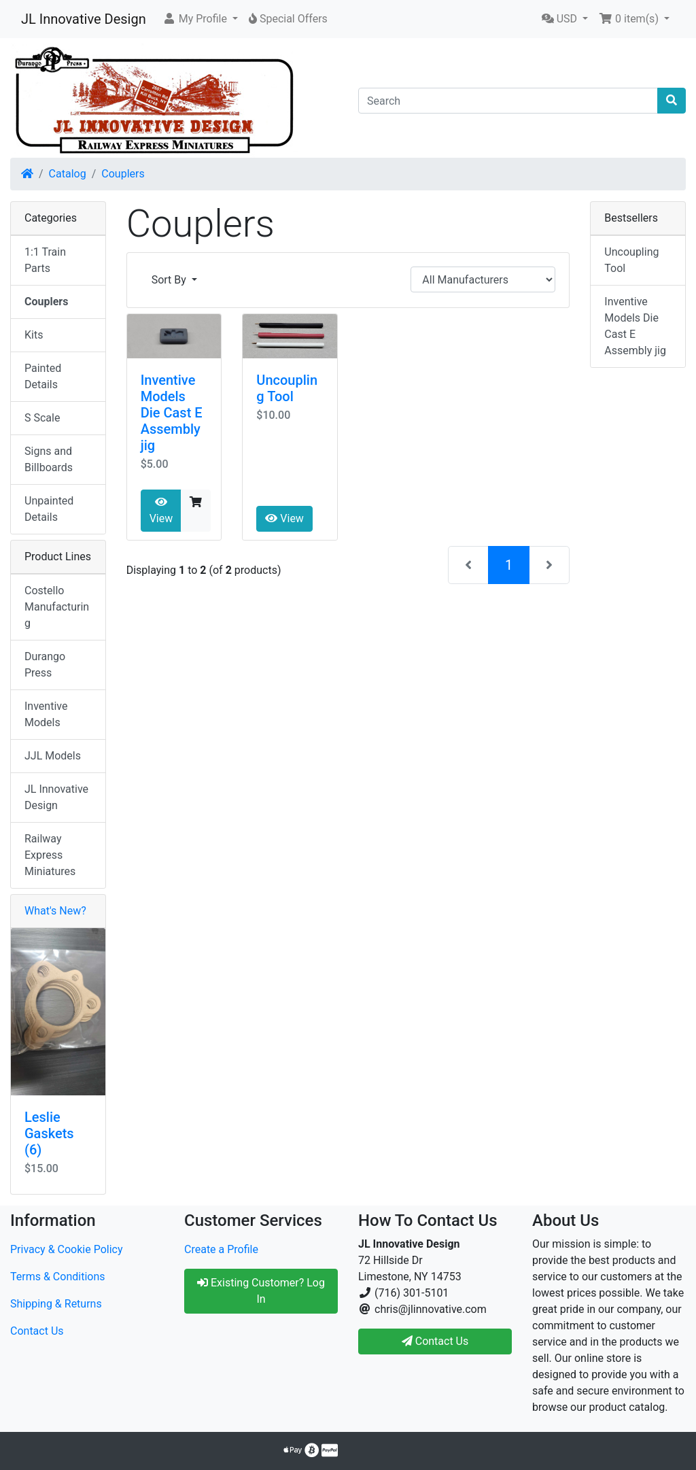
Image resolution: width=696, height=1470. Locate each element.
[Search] (508, 101)
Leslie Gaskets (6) (49, 1133)
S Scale (42, 417)
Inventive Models (45, 714)
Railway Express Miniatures (49, 855)
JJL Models (52, 755)
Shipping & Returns (56, 1303)
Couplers (122, 173)
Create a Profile (221, 1249)
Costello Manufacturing (56, 607)
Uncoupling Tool (286, 388)
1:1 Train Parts (45, 260)
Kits (33, 334)
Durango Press (44, 664)
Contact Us (37, 1330)
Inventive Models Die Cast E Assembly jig (172, 413)
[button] (200, 19)
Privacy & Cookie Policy (66, 1249)
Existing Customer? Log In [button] (261, 1290)
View (161, 510)
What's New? (55, 910)
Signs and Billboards (48, 459)
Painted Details (42, 376)
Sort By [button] (170, 279)
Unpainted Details (48, 509)
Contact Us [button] (435, 1341)
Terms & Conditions (57, 1276)
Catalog (67, 173)
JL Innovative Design (83, 19)
